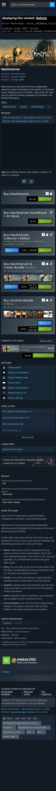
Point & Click (9, 108)
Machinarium (26, 243)
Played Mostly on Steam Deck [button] (32, 729)
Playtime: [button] (7, 729)
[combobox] (30, 4)
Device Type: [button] (9, 738)
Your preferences (46, 694)
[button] (28, 121)
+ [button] (48, 108)
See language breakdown (7, 694)
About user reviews (28, 694)
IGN (4, 485)
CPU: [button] (29, 734)
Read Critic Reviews (26, 664)
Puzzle (23, 108)
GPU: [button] (39, 734)
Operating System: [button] (12, 734)
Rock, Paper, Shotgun (11, 504)
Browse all (46, 343)
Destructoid (7, 496)
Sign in (4, 174)
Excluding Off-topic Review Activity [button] (20, 725)
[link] (29, 252)
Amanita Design (18, 75)
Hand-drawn (37, 108)
